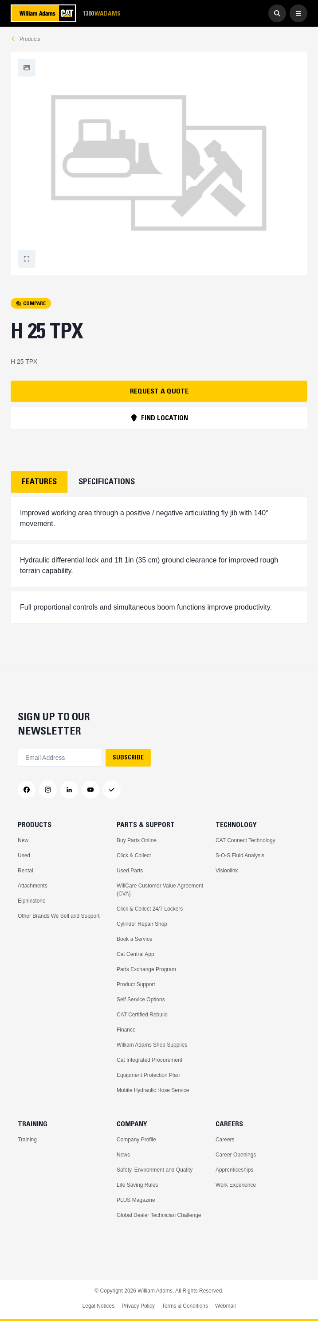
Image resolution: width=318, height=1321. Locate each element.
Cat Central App (135, 954)
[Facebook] (26, 790)
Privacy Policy (138, 1306)
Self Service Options (141, 999)
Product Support (136, 984)
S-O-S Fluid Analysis (240, 855)
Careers (225, 1139)
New (23, 840)
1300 (101, 13)
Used (24, 855)
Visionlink (227, 870)
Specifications (107, 481)
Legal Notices (98, 1306)
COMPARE (31, 303)
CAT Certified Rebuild (142, 1015)
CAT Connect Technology (245, 840)
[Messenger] (112, 790)
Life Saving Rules (137, 1185)
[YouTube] (90, 790)
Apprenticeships (234, 1170)
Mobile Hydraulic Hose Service (153, 1090)
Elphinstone (32, 901)
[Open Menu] (298, 13)
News (123, 1155)
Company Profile (136, 1139)
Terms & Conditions (185, 1306)
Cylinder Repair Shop (142, 924)
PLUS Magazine (136, 1200)
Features (39, 481)
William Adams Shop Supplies (152, 1045)
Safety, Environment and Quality (154, 1170)
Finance (126, 1030)
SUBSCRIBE (128, 757)
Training (27, 1139)
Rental (25, 870)
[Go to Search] (277, 13)
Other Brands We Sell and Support (59, 916)
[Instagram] (48, 790)
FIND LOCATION (159, 417)
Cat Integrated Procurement (149, 1060)
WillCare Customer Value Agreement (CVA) (160, 890)
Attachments (32, 886)
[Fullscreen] (26, 67)
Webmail (225, 1306)
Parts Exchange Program (146, 969)
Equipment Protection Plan (148, 1075)
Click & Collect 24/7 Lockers (150, 909)
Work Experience (236, 1185)
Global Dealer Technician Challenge (159, 1215)
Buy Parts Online (137, 840)
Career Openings (236, 1155)
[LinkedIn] (69, 790)
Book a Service (135, 939)
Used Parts (130, 870)
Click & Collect (134, 855)
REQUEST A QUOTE (159, 390)
